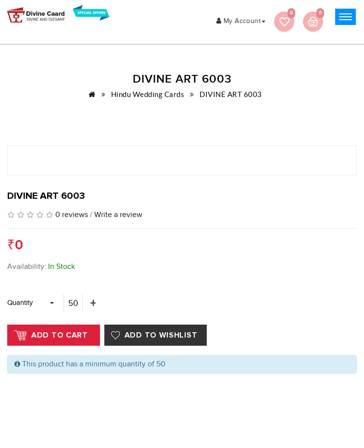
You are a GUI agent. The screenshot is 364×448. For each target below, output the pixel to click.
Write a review (118, 214)
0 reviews (71, 214)
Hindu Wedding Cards (148, 94)
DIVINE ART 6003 (231, 94)
